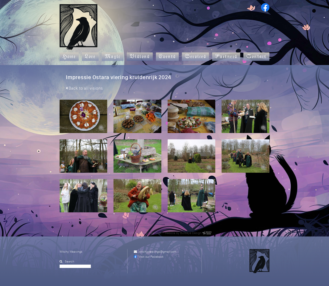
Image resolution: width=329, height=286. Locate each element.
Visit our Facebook (151, 257)
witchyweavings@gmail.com (157, 251)
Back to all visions (84, 88)
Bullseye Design (190, 233)
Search (69, 261)
